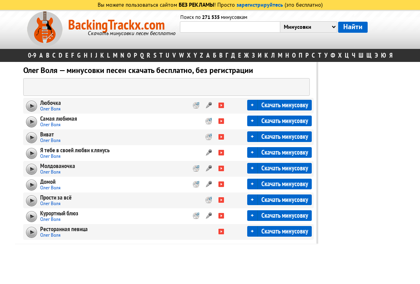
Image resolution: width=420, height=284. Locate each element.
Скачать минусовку (284, 105)
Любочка (50, 102)
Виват (47, 134)
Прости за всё (56, 197)
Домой (48, 181)
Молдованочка (57, 166)
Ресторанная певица (64, 229)
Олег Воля (50, 109)
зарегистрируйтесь (260, 5)
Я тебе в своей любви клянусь (75, 150)
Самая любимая (58, 118)
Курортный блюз (59, 213)
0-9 (32, 55)
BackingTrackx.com (116, 25)
